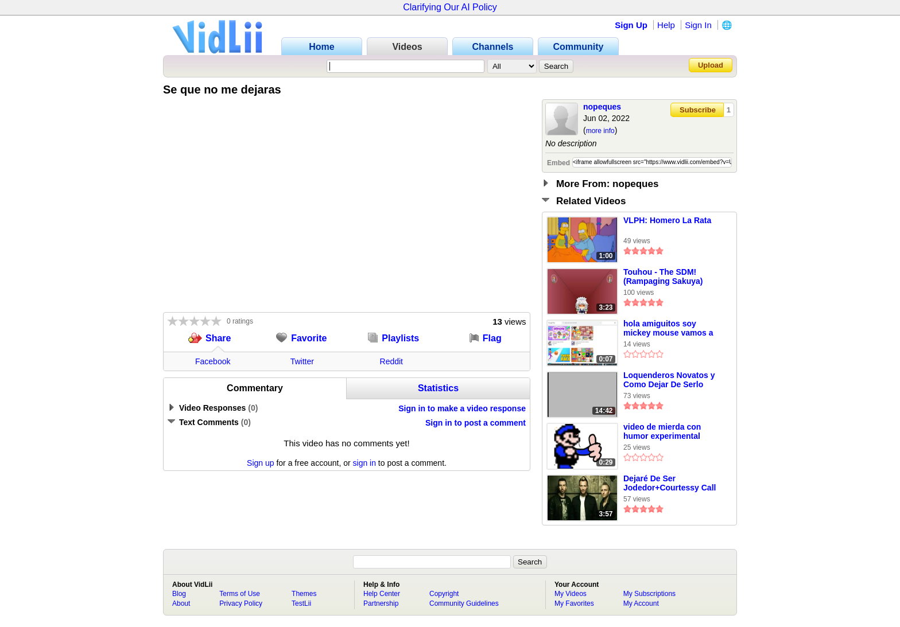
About (181, 603)
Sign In (698, 25)
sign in (364, 463)
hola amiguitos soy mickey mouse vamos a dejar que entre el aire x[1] (668, 328)
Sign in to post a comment (475, 422)
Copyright (444, 594)
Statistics (438, 388)
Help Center (381, 594)
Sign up (260, 463)
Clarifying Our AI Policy (450, 7)
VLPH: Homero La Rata (667, 220)
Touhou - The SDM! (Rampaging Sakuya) (663, 276)
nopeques (602, 106)
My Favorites (574, 603)
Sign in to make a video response (462, 408)
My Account (641, 603)
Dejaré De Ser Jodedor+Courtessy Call (669, 483)
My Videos (570, 594)
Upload (710, 65)
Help (666, 25)
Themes (304, 594)
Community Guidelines (464, 603)
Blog (179, 594)
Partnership (380, 603)
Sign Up (631, 25)
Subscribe (698, 110)
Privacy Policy (240, 603)
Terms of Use (239, 594)
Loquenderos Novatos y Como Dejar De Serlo (669, 380)
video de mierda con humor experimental (662, 431)
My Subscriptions (649, 594)
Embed (558, 163)
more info (600, 131)
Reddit (391, 361)
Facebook (212, 361)
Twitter (302, 361)
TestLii (301, 603)
